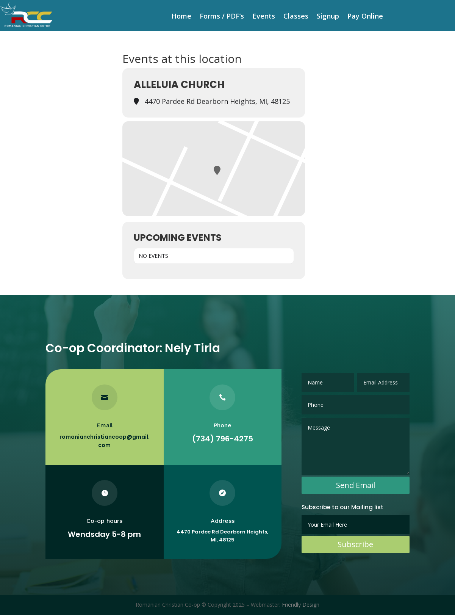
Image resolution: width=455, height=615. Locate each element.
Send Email (355, 485)
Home (181, 16)
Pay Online (365, 16)
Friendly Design (300, 604)
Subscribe (355, 544)
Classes (295, 16)
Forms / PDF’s (222, 16)
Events (263, 16)
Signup (328, 16)
